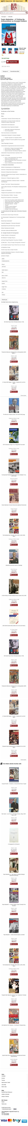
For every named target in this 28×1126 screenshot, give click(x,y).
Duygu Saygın (14, 508)
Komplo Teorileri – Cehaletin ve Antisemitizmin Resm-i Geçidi (14, 783)
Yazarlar (3, 1080)
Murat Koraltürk (13, 478)
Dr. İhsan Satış (13, 629)
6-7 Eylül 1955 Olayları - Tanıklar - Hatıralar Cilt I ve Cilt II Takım (13, 383)
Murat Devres (14, 569)
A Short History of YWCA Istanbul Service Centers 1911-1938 (14, 595)
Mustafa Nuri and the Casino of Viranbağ (14, 565)
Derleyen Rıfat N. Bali (14, 448)
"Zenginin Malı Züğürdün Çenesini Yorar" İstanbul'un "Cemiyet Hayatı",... (14, 996)
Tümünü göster (23, 395)
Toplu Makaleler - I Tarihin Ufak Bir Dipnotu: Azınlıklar (14, 934)
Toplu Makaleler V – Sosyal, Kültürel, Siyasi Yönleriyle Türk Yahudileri (14, 905)
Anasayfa (3, 16)
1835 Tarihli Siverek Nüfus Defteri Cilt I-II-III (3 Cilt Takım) (14, 625)
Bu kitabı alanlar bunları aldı (12, 763)
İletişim (3, 1101)
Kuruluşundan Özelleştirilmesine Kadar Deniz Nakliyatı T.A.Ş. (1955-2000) (14, 475)
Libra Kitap (14, 327)
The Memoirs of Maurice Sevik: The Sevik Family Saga (14, 414)
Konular (3, 1078)
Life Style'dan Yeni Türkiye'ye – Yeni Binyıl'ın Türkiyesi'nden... (14, 1025)
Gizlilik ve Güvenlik (5, 1094)
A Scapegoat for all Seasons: (14, 844)
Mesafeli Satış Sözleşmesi (7, 1092)
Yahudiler (10, 16)
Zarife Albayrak (13, 1059)
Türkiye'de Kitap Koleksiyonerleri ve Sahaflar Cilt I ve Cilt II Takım (14, 747)
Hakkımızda (4, 1104)
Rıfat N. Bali (14, 325)
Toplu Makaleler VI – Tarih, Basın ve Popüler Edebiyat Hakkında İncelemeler (14, 875)
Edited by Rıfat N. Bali (14, 418)
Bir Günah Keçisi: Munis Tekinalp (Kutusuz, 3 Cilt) (14, 321)
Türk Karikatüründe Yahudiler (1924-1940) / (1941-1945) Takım (14, 536)
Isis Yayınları (14, 849)
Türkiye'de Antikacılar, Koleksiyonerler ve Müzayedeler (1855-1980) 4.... (14, 353)
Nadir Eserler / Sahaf (6, 1082)
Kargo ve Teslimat (5, 1096)
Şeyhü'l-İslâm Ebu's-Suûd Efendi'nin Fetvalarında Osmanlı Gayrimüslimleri (13, 1056)
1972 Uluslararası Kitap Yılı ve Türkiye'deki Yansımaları (14, 444)
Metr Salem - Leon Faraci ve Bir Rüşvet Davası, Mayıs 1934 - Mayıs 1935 (14, 814)
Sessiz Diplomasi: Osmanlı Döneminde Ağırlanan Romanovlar (14, 504)
